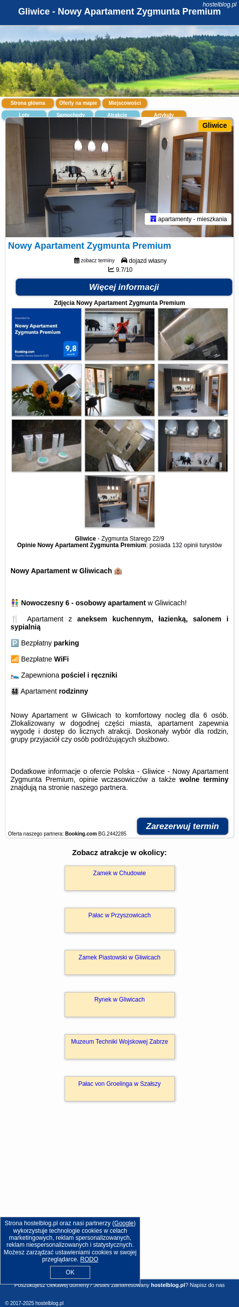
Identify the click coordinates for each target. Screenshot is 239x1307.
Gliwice (214, 125)
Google (124, 1223)
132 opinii (185, 545)
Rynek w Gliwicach (119, 999)
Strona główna (28, 103)
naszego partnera (98, 787)
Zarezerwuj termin (182, 826)
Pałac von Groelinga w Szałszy (119, 1083)
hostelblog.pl (219, 4)
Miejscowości (125, 103)
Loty (24, 115)
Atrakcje (117, 115)
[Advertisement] (119, 1204)
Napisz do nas (207, 1285)
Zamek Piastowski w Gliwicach (119, 957)
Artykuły (164, 115)
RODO (89, 1259)
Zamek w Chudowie (119, 873)
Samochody (71, 115)
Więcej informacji (124, 287)
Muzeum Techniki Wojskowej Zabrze (119, 1041)
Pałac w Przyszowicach (119, 915)
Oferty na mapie (78, 103)
